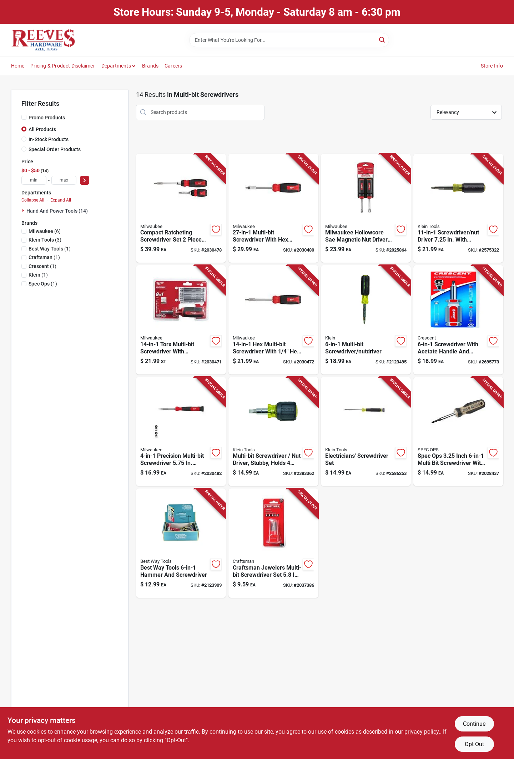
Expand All (60, 200)
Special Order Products (55, 149)
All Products (42, 129)
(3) (45, 240)
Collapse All (32, 200)
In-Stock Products (49, 139)
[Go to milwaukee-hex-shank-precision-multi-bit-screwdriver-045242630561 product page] (181, 431)
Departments (116, 66)
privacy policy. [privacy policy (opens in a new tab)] (422, 731)
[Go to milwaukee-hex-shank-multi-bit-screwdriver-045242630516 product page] (273, 319)
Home (18, 66)
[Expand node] (23, 210)
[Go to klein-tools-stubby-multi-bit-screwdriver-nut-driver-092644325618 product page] (273, 431)
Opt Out (474, 744)
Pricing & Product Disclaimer (62, 66)
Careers (173, 66)
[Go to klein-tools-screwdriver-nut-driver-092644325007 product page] (458, 208)
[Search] (382, 39)
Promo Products (47, 117)
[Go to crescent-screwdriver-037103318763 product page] (458, 319)
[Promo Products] (23, 117)
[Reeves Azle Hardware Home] (43, 40)
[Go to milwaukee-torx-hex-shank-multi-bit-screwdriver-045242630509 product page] (181, 319)
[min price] (33, 180)
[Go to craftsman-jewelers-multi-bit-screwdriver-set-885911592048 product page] (273, 543)
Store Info (492, 66)
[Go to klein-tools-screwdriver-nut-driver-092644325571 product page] (366, 319)
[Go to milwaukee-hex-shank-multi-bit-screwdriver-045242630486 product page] (273, 208)
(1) (50, 249)
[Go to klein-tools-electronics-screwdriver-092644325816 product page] (366, 431)
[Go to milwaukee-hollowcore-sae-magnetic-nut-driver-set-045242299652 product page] (366, 208)
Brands (150, 66)
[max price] (63, 180)
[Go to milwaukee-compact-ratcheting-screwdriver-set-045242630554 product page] (181, 208)
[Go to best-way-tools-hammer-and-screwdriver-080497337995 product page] (181, 543)
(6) (45, 231)
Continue (474, 723)
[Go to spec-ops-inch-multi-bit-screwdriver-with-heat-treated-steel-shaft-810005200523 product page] (458, 431)
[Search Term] (289, 40)
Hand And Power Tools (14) (57, 211)
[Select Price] (84, 180)
